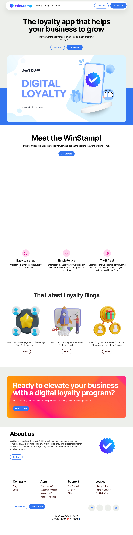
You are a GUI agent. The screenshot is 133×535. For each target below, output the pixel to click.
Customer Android (48, 489)
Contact (56, 5)
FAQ (70, 493)
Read (25, 351)
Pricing (39, 5)
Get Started (118, 5)
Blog (47, 5)
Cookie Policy (102, 493)
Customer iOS (46, 486)
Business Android (48, 497)
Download (101, 5)
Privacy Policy (102, 486)
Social (15, 489)
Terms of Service (103, 489)
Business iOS (46, 493)
